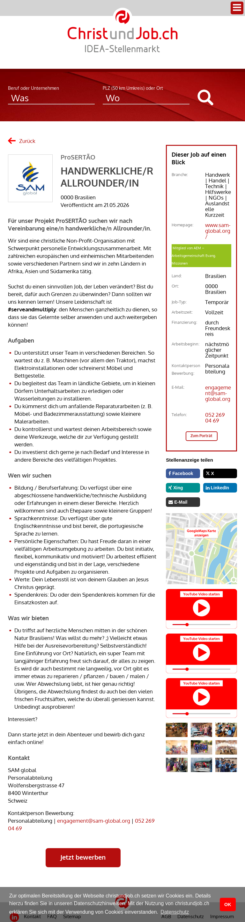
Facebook (180, 473)
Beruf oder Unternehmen (33, 88)
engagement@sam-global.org (93, 820)
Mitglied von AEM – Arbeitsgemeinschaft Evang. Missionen (194, 256)
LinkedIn (217, 487)
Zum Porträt (201, 435)
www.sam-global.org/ (218, 231)
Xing (175, 487)
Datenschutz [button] (174, 912)
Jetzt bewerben (83, 857)
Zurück (27, 141)
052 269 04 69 (215, 417)
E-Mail (177, 502)
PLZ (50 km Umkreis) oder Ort (133, 88)
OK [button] (227, 904)
